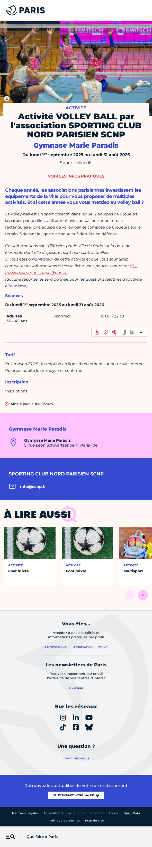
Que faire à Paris (42, 836)
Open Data (132, 813)
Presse (114, 813)
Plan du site (94, 820)
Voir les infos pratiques (76, 176)
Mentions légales (25, 813)
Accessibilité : (73, 813)
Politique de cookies (64, 820)
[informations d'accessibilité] (119, 332)
